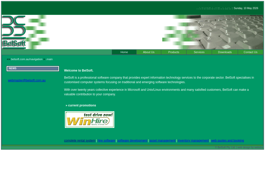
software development (132, 140)
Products (173, 52)
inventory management (193, 140)
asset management (162, 140)
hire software (106, 140)
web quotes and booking (227, 140)
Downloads (225, 52)
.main (49, 59)
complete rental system (79, 140)
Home (124, 52)
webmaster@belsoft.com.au (27, 80)
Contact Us (250, 52)
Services (199, 52)
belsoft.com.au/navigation (27, 59)
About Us (148, 52)
